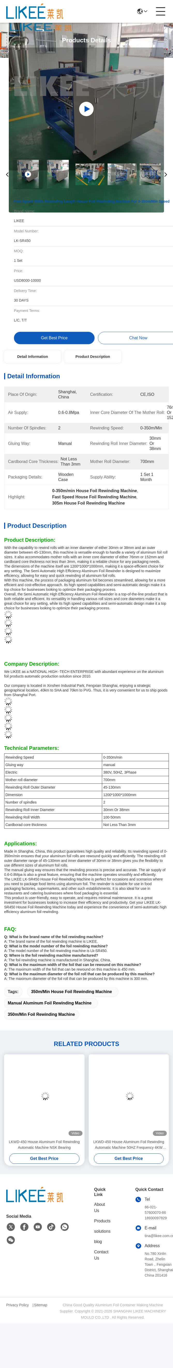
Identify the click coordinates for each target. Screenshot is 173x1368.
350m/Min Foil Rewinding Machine (41, 1014)
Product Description (93, 357)
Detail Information (32, 357)
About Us (99, 1207)
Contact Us (101, 1255)
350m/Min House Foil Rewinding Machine (71, 991)
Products (102, 1221)
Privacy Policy (17, 1305)
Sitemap (40, 1305)
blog (98, 1241)
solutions (102, 1231)
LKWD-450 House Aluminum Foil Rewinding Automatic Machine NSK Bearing (44, 1145)
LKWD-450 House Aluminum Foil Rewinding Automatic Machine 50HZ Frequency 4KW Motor (128, 1145)
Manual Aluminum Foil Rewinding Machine (50, 1003)
